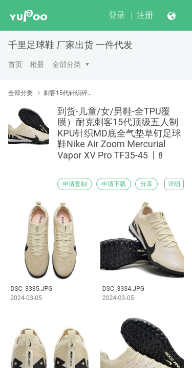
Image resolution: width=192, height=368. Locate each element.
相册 (37, 64)
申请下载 (113, 184)
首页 (15, 64)
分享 (146, 184)
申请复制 (74, 184)
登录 (117, 15)
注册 (145, 15)
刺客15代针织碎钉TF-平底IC (70, 93)
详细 (174, 184)
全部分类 (66, 64)
